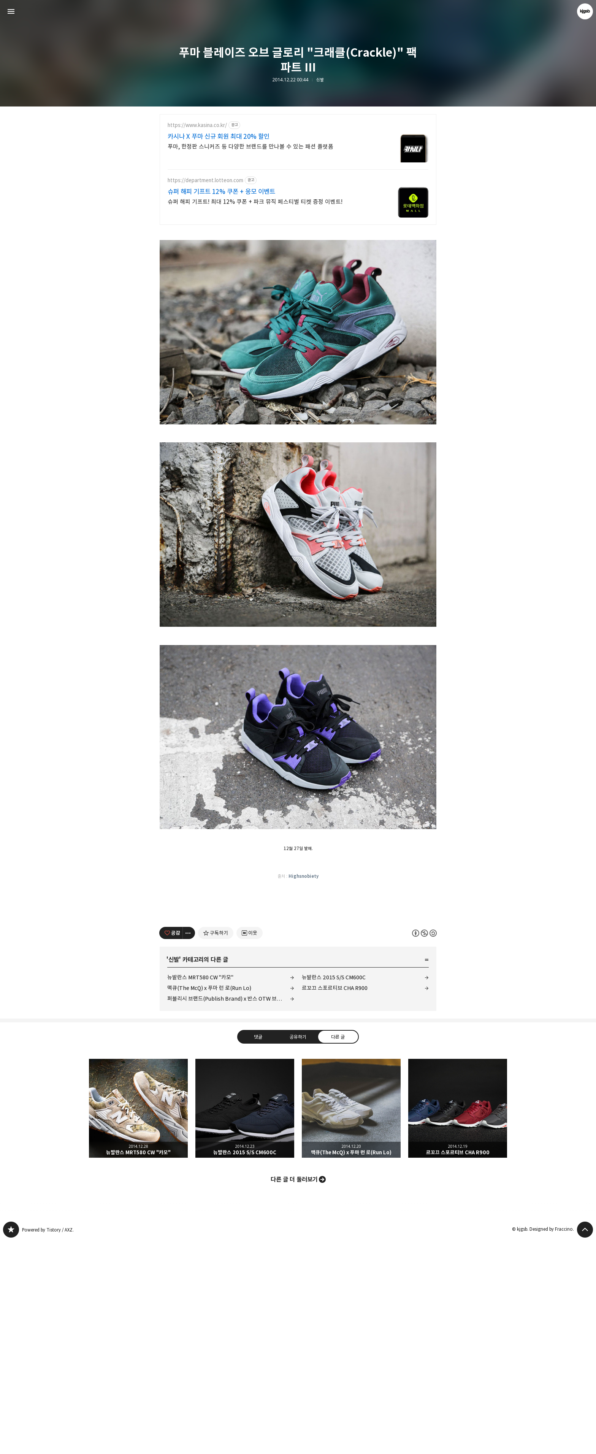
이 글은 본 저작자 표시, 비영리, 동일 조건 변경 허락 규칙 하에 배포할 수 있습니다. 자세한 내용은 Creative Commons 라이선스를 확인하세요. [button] (424, 1146)
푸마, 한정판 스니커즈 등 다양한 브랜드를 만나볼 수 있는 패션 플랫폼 (250, 146)
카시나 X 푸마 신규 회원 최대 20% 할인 (218, 136)
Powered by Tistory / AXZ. (48, 1443)
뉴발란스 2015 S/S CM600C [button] (244, 1321)
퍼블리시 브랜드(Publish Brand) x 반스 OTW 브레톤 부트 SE (230, 1211)
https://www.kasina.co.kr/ (197, 125)
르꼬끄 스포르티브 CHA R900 (335, 1201)
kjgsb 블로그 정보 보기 (585, 11)
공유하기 (298, 1250)
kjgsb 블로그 (11, 1442)
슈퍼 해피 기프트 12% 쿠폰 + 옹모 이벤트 (221, 192)
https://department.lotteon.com (205, 180)
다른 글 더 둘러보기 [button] (294, 1392)
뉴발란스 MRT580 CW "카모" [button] (138, 1321)
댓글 (258, 1250)
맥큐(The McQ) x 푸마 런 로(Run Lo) (209, 1201)
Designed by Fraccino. (551, 1442)
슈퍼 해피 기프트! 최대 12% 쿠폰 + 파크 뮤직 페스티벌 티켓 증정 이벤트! (255, 201)
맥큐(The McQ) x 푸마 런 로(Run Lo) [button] (351, 1321)
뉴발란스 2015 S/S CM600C (334, 1190)
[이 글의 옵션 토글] (189, 1146)
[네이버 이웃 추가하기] (249, 1146)
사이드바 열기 (11, 11)
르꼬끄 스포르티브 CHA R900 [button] (457, 1321)
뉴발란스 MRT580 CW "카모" (200, 1190)
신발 (320, 80)
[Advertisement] (298, 285)
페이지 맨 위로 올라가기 (585, 1442)
